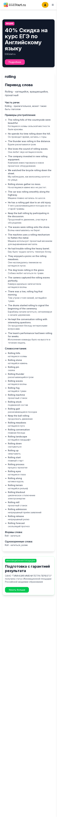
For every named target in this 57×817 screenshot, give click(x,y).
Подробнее (15, 62)
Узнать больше (17, 589)
